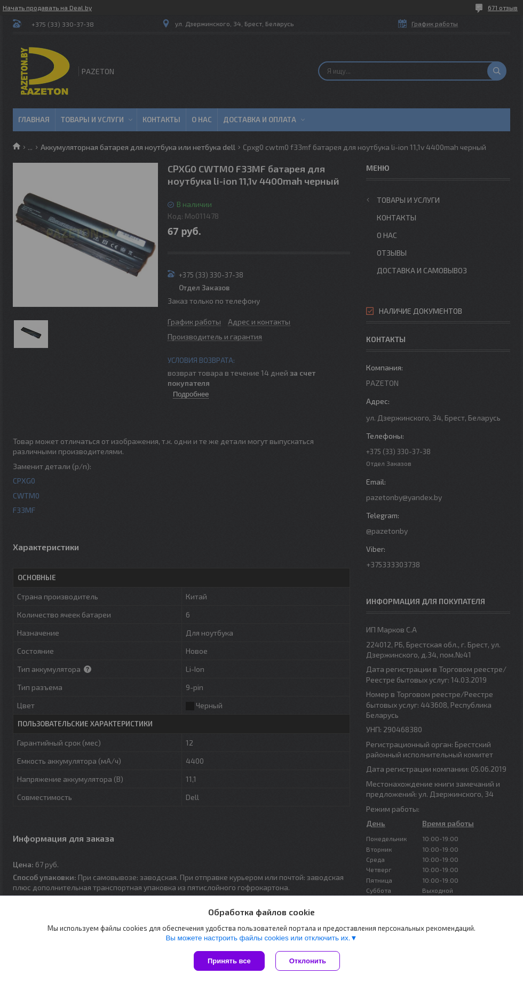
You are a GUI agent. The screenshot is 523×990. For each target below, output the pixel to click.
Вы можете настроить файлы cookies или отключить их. (257, 938)
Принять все (229, 961)
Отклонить (307, 961)
